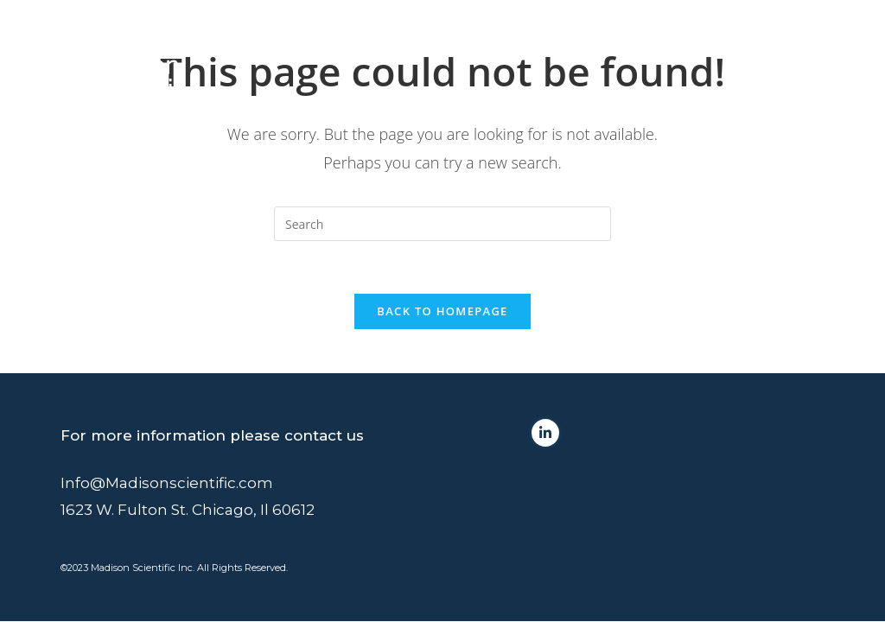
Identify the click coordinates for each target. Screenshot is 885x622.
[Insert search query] (442, 223)
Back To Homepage (442, 311)
